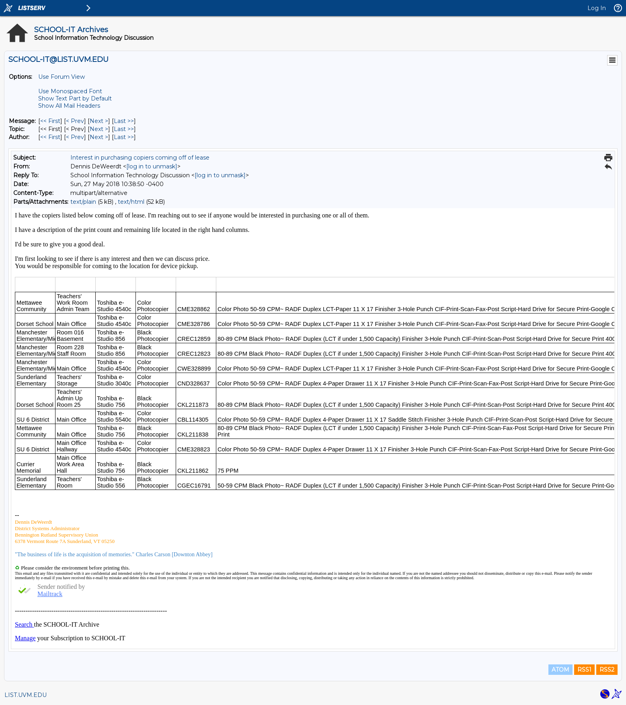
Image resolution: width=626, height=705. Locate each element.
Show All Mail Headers (69, 105)
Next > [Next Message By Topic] (99, 129)
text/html (131, 201)
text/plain (83, 201)
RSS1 (584, 669)
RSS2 (606, 669)
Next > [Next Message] (99, 121)
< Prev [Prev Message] (75, 121)
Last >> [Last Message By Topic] (124, 129)
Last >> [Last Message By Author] (124, 137)
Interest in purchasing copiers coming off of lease (139, 157)
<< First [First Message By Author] (50, 137)
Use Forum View (61, 76)
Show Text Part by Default (75, 98)
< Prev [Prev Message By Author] (75, 137)
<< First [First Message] (50, 121)
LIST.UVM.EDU (25, 695)
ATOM (560, 669)
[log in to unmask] (151, 166)
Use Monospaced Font (70, 91)
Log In (596, 8)
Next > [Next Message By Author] (99, 137)
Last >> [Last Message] (124, 121)
